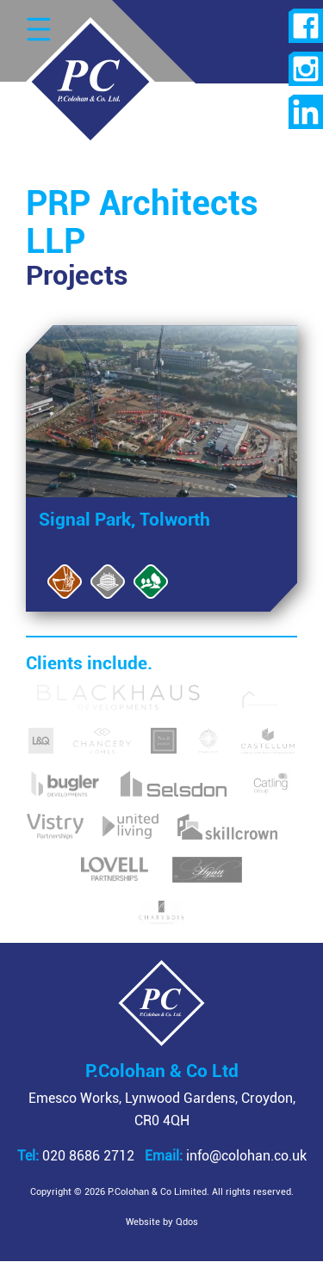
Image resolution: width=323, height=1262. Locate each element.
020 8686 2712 (75, 1156)
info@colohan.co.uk (226, 1156)
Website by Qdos (162, 1222)
